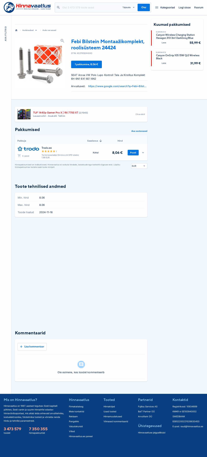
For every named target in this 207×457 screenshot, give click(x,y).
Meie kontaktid (76, 424)
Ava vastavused (139, 154)
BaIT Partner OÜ (146, 424)
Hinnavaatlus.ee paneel (81, 449)
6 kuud (131, 251)
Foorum (198, 7)
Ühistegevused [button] (150, 439)
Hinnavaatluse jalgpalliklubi (151, 445)
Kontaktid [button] (180, 413)
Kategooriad (165, 7)
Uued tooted (110, 424)
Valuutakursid (76, 439)
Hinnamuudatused (113, 429)
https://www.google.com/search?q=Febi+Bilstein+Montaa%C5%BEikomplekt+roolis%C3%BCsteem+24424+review (117, 109)
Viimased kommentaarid (116, 434)
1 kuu (107, 251)
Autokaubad (28, 53)
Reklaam (73, 429)
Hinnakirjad (109, 419)
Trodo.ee (47, 171)
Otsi (58, 7)
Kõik (142, 251)
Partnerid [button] (145, 413)
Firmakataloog (76, 419)
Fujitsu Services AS (147, 419)
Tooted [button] (109, 413)
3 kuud (119, 251)
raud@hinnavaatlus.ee (191, 439)
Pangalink (74, 434)
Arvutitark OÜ (145, 429)
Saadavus (94, 164)
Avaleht (16, 54)
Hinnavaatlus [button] (79, 413)
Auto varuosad (49, 53)
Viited (72, 444)
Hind (120, 164)
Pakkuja (21, 164)
